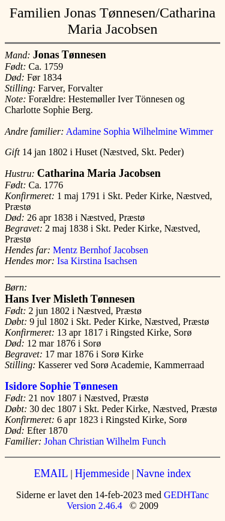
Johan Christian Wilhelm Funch (105, 441)
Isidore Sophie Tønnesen (61, 386)
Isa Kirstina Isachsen (97, 261)
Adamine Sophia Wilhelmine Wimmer (140, 131)
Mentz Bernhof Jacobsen (100, 250)
